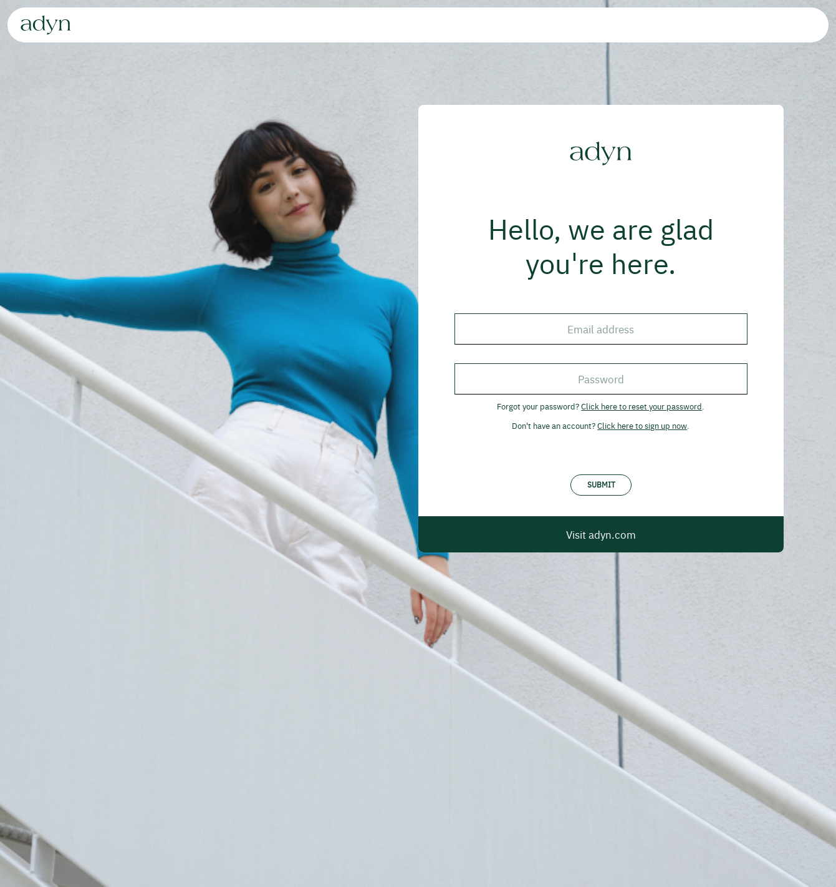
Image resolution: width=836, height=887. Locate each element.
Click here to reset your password (641, 406)
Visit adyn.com (601, 534)
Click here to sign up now (642, 425)
